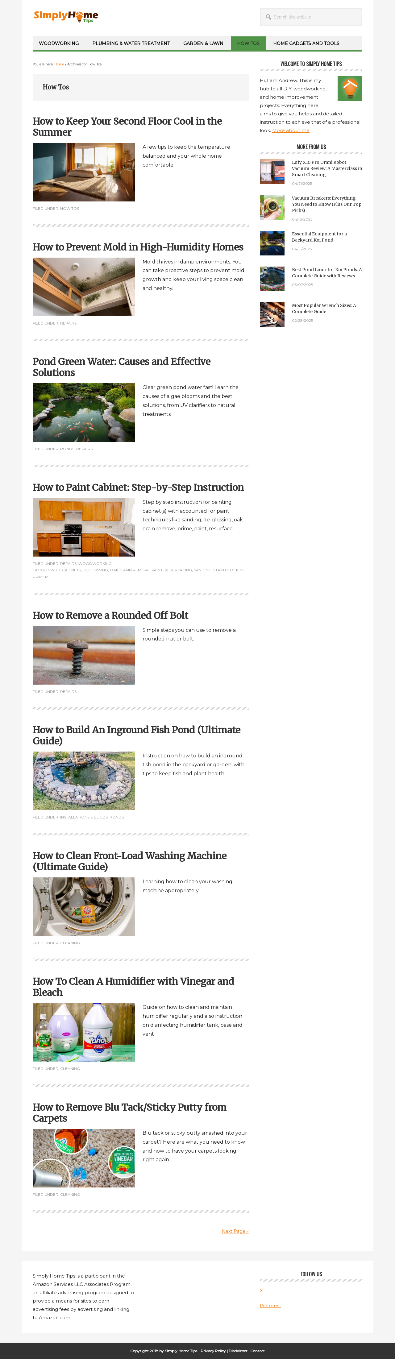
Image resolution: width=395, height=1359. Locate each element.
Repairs (68, 323)
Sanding (202, 570)
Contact (257, 1351)
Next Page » (235, 1231)
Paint (157, 570)
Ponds (67, 448)
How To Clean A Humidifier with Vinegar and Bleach (133, 987)
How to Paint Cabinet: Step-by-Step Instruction (138, 487)
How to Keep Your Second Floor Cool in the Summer (127, 126)
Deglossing (95, 570)
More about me (291, 130)
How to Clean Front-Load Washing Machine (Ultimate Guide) (130, 861)
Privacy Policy (213, 1351)
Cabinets (71, 570)
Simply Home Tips (74, 15)
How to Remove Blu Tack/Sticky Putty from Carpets (130, 1112)
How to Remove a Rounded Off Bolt (110, 615)
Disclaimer (238, 1351)
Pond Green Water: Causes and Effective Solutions (121, 367)
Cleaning (70, 943)
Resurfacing (178, 570)
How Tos (69, 208)
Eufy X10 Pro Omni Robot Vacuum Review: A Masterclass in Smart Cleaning (327, 168)
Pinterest (270, 1305)
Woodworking (95, 563)
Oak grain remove (130, 570)
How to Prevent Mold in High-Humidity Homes (138, 247)
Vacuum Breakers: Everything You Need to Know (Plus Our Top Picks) (326, 204)
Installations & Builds (84, 817)
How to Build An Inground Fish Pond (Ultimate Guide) (136, 735)
